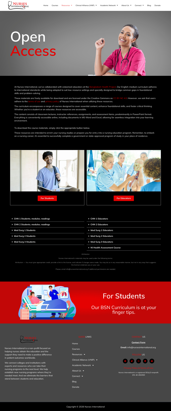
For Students (47, 198)
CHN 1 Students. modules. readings (32, 218)
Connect (139, 5)
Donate (158, 5)
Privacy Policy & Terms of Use (138, 368)
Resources (67, 5)
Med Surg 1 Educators (102, 230)
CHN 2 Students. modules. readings (32, 224)
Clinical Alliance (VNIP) (86, 5)
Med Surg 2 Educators (102, 236)
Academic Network (109, 5)
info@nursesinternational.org (141, 347)
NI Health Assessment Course (106, 247)
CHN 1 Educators (99, 218)
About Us (126, 5)
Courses (55, 5)
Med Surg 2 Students (24, 236)
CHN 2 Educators (99, 224)
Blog (149, 5)
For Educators (124, 198)
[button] (67, 5)
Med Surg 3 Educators (102, 241)
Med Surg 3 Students (24, 241)
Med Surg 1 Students (24, 230)
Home (45, 5)
